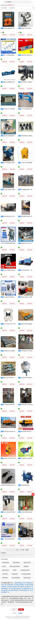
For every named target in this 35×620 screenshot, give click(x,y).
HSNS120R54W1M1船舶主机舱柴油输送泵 (15, 458)
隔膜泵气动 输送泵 (26, 28)
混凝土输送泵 (27, 577)
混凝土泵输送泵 (16, 577)
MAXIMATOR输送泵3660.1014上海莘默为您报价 (13, 485)
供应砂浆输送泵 (25, 485)
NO (23, 554)
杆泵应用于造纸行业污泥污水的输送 (13, 377)
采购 (33, 494)
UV (1, 556)
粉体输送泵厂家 (5, 588)
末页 (27, 550)
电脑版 (20, 613)
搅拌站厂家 (30, 586)
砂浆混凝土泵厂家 (26, 590)
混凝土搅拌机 (5, 562)
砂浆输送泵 (5, 577)
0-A (1, 554)
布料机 (4, 566)
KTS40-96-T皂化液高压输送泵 (12, 109)
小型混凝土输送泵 (24, 570)
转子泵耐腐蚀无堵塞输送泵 (11, 162)
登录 (14, 609)
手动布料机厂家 (11, 584)
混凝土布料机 (27, 562)
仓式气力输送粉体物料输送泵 (8, 243)
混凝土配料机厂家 (19, 583)
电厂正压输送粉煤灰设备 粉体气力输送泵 (15, 55)
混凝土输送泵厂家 (16, 590)
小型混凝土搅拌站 (26, 574)
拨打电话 (12, 34)
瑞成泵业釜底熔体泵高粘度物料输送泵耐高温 (16, 136)
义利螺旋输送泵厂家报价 (27, 189)
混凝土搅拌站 (5, 570)
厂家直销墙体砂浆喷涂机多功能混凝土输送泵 (16, 539)
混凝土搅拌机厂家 (21, 584)
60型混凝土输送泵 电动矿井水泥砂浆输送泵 (15, 431)
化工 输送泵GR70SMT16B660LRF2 (13, 512)
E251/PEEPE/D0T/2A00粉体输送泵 (13, 324)
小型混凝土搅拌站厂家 (17, 588)
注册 (21, 609)
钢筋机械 (26, 566)
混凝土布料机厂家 (14, 586)
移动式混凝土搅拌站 (15, 566)
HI (13, 554)
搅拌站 (14, 570)
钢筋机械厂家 (27, 588)
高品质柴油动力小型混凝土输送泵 (13, 216)
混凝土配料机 (16, 562)
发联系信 (4, 35)
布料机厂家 (23, 586)
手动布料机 (5, 574)
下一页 (22, 550)
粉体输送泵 (15, 574)
